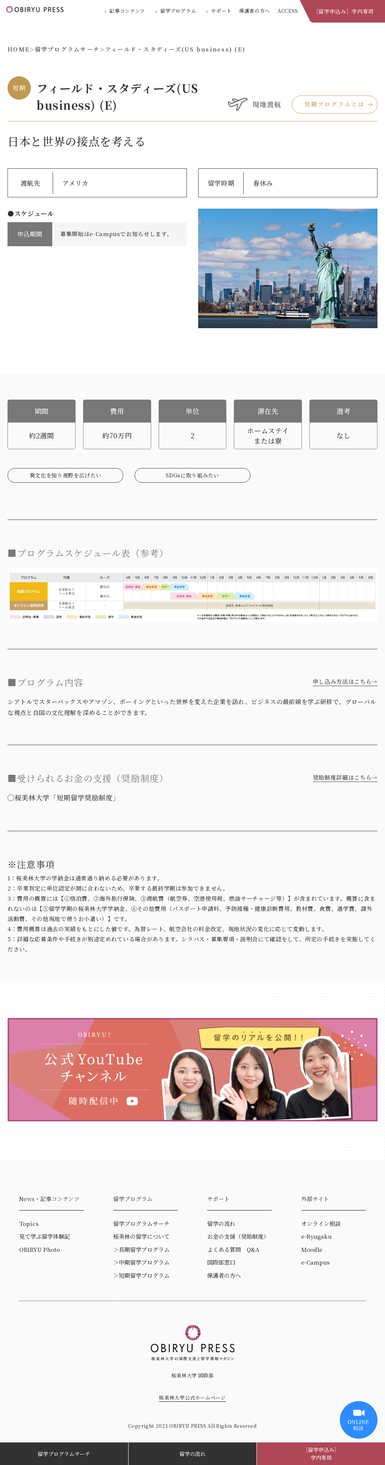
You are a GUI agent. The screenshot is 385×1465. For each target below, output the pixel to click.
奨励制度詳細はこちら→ (345, 777)
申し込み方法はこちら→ (345, 681)
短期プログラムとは (335, 104)
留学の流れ (192, 1453)
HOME (19, 49)
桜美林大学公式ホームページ (192, 1397)
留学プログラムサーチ (64, 1453)
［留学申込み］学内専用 (343, 11)
